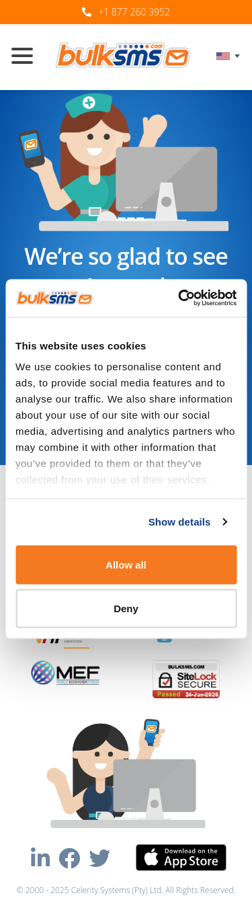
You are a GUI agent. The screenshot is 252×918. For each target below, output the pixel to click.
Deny (126, 608)
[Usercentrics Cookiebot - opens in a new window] (179, 298)
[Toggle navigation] (27, 57)
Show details (180, 522)
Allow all (126, 564)
